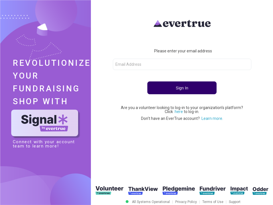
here (179, 111)
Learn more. (212, 118)
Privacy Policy (186, 202)
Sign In (182, 88)
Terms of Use (212, 202)
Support (235, 202)
